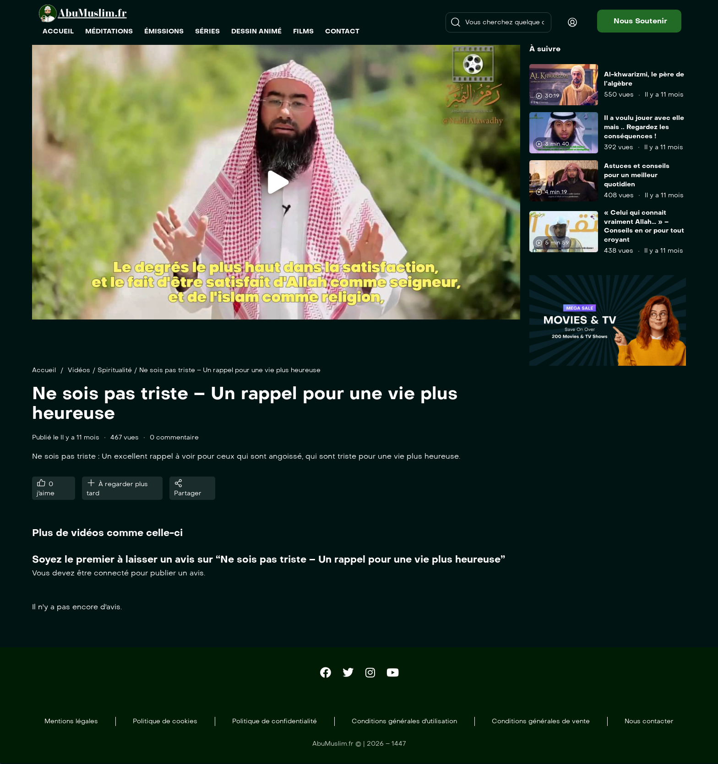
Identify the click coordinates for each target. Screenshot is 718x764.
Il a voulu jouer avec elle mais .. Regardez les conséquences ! (644, 127)
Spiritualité (115, 370)
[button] (639, 21)
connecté (111, 573)
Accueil (44, 370)
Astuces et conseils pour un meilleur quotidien (636, 175)
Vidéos (79, 370)
